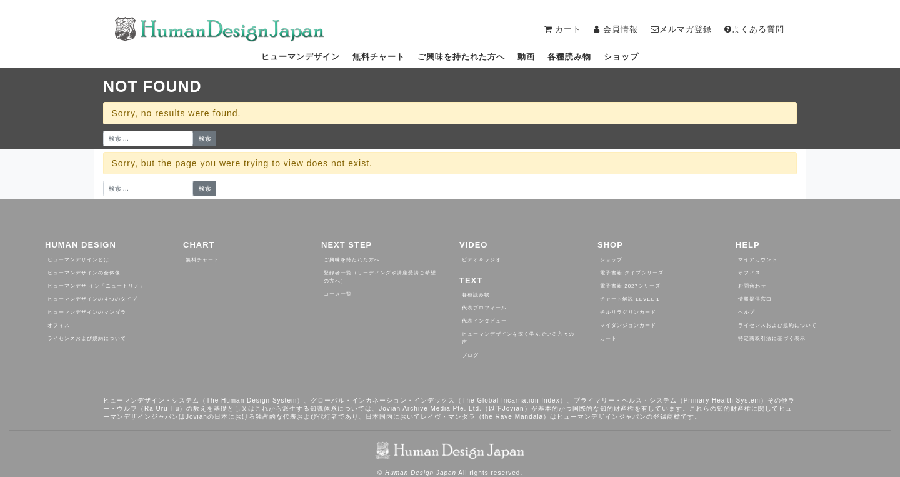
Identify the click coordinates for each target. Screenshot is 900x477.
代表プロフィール (484, 308)
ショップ (621, 56)
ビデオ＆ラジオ (481, 260)
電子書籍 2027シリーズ (630, 286)
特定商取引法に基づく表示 (772, 338)
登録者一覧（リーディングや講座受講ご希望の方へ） (380, 277)
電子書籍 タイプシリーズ (632, 273)
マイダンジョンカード (628, 325)
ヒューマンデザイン (300, 56)
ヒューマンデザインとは (78, 260)
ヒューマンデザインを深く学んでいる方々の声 (518, 338)
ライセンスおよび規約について (87, 338)
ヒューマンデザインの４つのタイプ (93, 299)
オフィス (59, 325)
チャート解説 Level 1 (630, 299)
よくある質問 (754, 29)
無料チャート (378, 56)
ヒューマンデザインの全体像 (84, 273)
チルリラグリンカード (628, 312)
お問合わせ (752, 286)
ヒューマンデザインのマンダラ (87, 312)
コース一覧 (338, 294)
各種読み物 (569, 56)
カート (608, 338)
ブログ (470, 355)
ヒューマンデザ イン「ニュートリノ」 (96, 286)
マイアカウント (758, 260)
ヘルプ (746, 312)
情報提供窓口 (755, 299)
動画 (526, 56)
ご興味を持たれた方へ (461, 56)
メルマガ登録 (681, 29)
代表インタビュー (484, 321)
